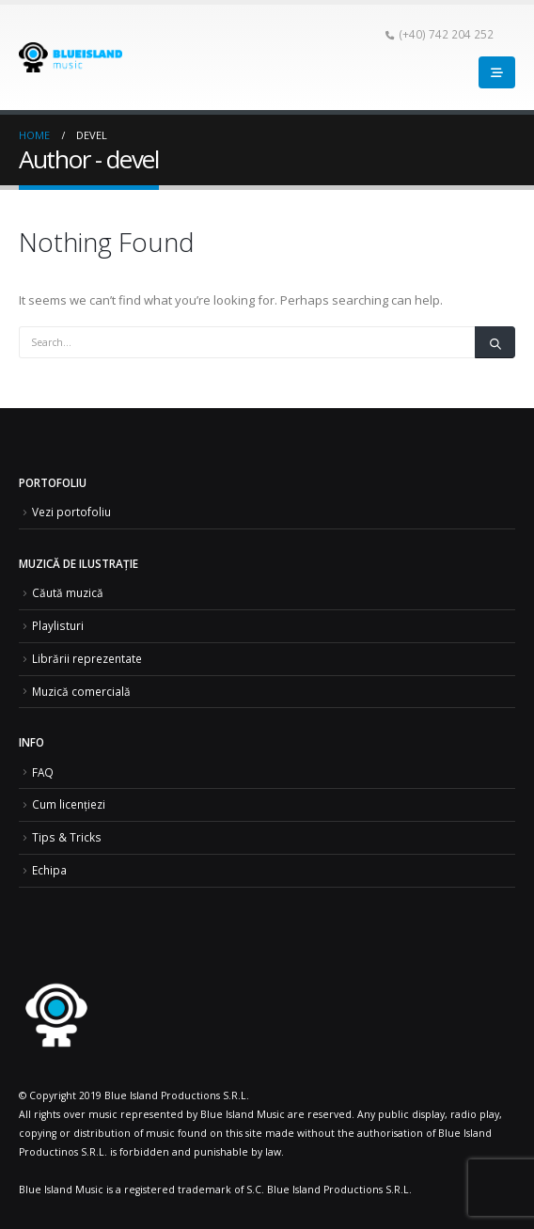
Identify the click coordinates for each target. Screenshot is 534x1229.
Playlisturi (58, 625)
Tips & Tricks (67, 836)
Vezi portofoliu (71, 511)
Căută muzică (67, 592)
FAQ (43, 772)
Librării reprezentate (87, 658)
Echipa (49, 869)
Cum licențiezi (68, 803)
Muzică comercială (81, 691)
